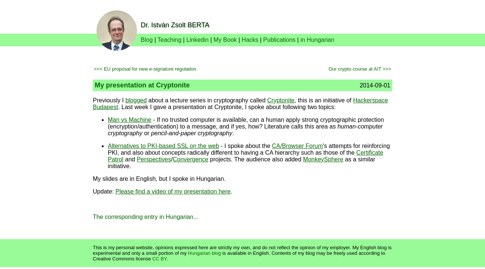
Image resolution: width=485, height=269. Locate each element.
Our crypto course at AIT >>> (360, 69)
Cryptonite (281, 100)
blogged (136, 100)
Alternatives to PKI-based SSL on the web (163, 146)
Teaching (170, 40)
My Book (225, 40)
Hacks (250, 40)
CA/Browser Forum (297, 146)
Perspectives (154, 159)
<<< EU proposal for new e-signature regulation (145, 69)
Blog (147, 40)
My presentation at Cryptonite (142, 85)
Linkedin (197, 40)
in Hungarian (318, 40)
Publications (279, 40)
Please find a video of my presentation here (173, 191)
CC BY (159, 259)
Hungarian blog (204, 253)
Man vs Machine (130, 120)
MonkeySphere (323, 159)
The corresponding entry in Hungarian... (145, 217)
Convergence (190, 159)
